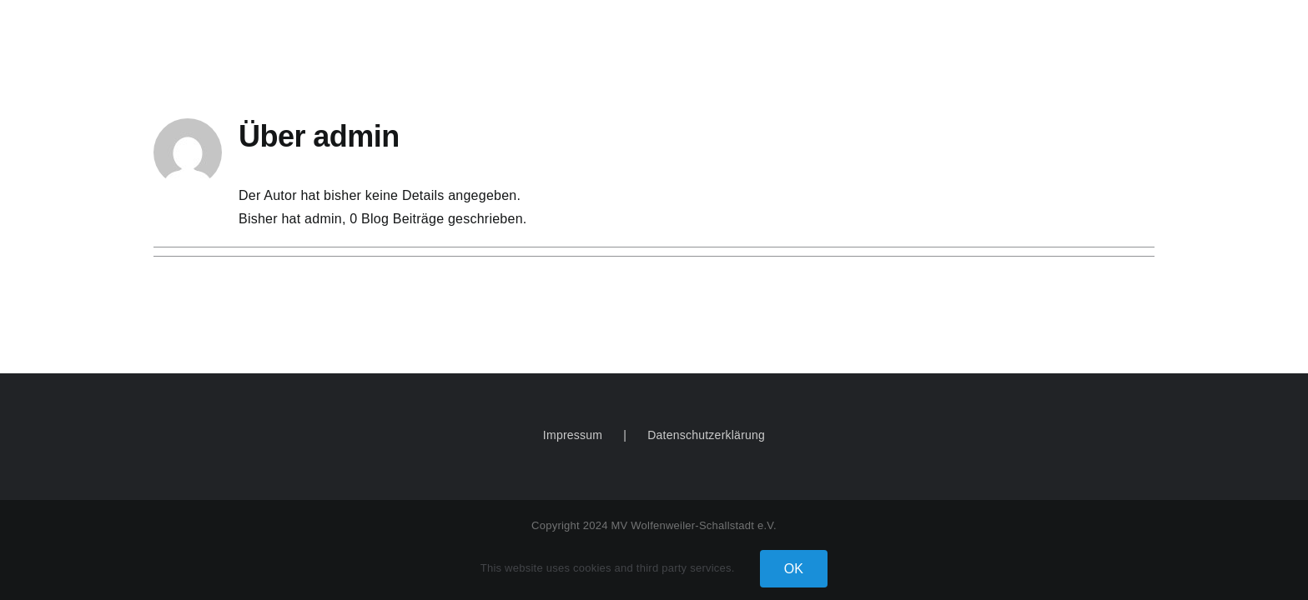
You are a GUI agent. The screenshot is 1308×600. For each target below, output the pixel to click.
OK (794, 569)
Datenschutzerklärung (706, 435)
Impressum (572, 435)
